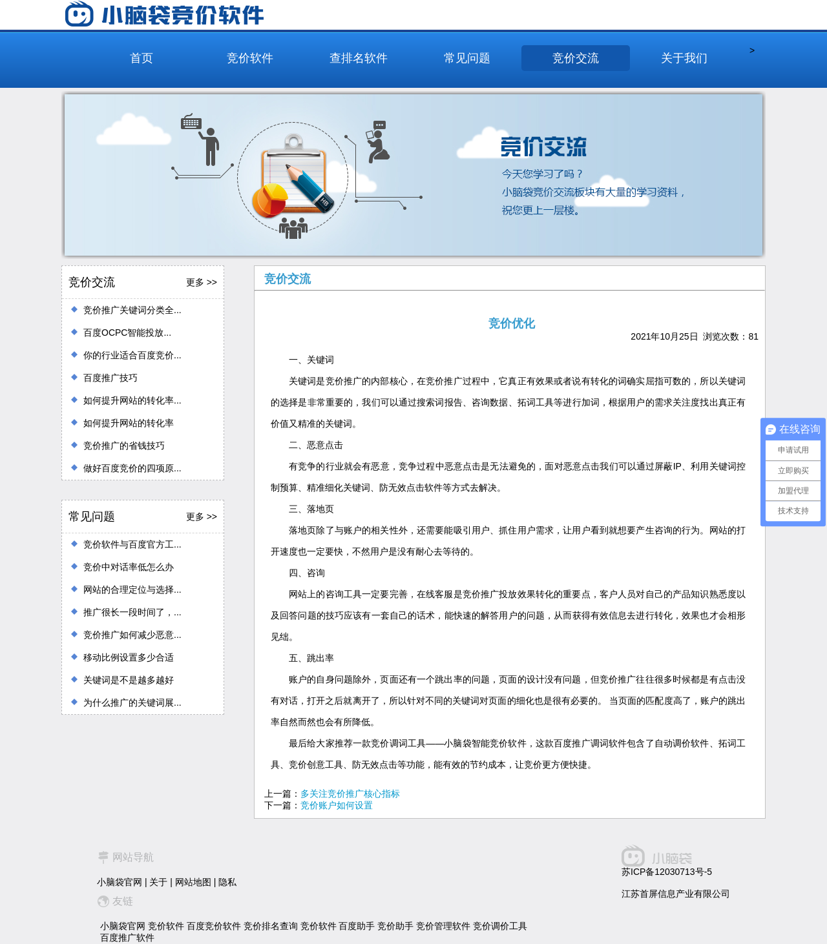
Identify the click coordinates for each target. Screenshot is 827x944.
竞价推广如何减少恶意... (132, 635)
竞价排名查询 (271, 926)
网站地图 (193, 882)
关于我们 (684, 58)
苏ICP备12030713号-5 (667, 872)
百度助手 (357, 926)
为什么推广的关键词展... (132, 702)
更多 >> (201, 282)
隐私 (227, 882)
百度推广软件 (127, 937)
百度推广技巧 (110, 378)
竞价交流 (575, 58)
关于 (158, 882)
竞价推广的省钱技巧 (124, 445)
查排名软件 (359, 58)
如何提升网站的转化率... (132, 400)
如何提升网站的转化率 (128, 423)
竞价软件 (250, 58)
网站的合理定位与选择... (132, 589)
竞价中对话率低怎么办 (128, 567)
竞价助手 (395, 926)
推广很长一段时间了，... (132, 612)
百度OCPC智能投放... (127, 332)
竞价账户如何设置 (336, 805)
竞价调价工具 (500, 926)
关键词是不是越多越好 (128, 680)
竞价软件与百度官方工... (132, 544)
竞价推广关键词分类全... (132, 310)
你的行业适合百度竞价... (132, 355)
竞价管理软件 (443, 926)
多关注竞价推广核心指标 (350, 793)
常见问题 (467, 58)
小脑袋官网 (119, 882)
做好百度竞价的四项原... (132, 468)
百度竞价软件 (214, 926)
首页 (141, 58)
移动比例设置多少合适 (128, 657)
